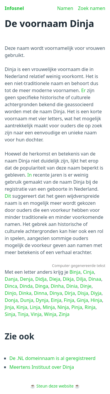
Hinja (96, 300)
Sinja (10, 314)
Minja (49, 307)
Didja (41, 279)
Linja (35, 307)
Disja (82, 293)
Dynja (42, 300)
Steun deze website (55, 386)
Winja (50, 314)
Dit (8, 196)
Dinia (72, 286)
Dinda (26, 286)
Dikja (68, 279)
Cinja (88, 272)
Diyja (96, 293)
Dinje (86, 286)
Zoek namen (91, 8)
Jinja (9, 307)
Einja (56, 300)
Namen (65, 8)
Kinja (21, 307)
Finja (69, 300)
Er (83, 90)
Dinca (11, 286)
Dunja (26, 300)
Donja (11, 300)
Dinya (56, 293)
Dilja (81, 279)
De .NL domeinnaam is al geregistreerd (52, 358)
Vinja (36, 314)
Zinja (64, 314)
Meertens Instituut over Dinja (41, 367)
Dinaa (94, 279)
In (29, 175)
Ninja (63, 307)
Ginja (82, 300)
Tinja (23, 314)
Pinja (76, 307)
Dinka (25, 293)
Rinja (90, 307)
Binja (75, 272)
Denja (26, 279)
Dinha (57, 286)
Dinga (41, 286)
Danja (11, 279)
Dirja (70, 293)
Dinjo (10, 293)
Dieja (54, 279)
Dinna (40, 293)
